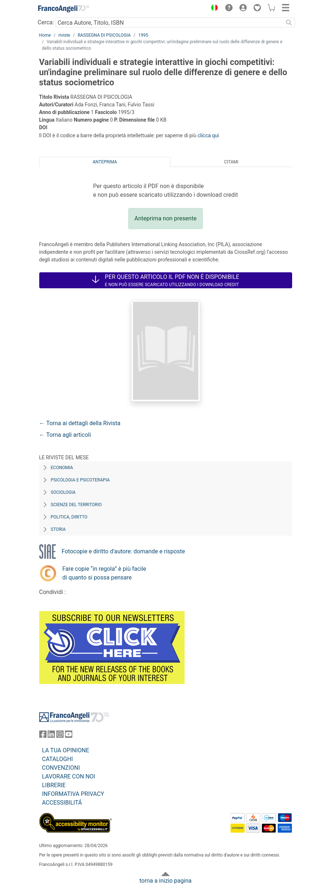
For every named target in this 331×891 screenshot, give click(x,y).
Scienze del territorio (76, 504)
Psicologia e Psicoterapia (80, 480)
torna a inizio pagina (165, 880)
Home (45, 35)
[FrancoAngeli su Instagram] (60, 735)
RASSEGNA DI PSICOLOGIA (104, 35)
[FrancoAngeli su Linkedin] (51, 735)
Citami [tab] (231, 161)
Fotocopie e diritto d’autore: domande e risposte (123, 551)
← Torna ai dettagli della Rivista (80, 423)
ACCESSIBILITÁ (62, 802)
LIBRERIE (54, 785)
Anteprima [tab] (105, 161)
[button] (213, 9)
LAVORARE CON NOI (68, 776)
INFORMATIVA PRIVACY (73, 793)
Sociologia (63, 492)
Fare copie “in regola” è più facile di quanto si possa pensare (104, 573)
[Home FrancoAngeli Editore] (63, 8)
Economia (62, 467)
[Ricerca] (289, 22)
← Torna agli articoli (65, 434)
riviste (64, 35)
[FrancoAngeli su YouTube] (68, 735)
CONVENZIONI (61, 767)
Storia (58, 529)
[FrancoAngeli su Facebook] (43, 735)
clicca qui (208, 135)
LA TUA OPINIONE (65, 750)
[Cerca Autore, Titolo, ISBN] (169, 22)
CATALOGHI (57, 759)
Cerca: (46, 22)
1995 (143, 35)
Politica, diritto (69, 517)
